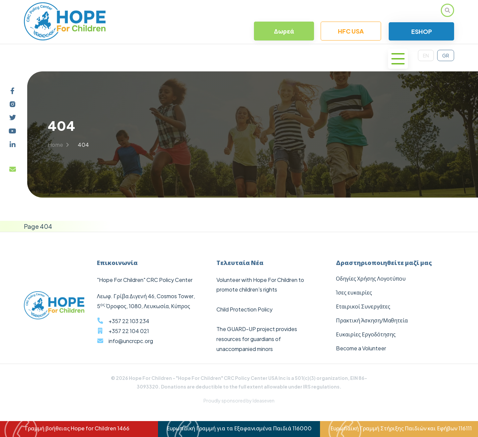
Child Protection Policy (244, 309)
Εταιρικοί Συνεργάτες (363, 306)
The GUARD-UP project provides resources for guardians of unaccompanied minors (256, 338)
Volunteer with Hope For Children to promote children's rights (260, 284)
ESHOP (421, 31)
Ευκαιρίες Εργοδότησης (366, 334)
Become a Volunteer (361, 348)
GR (445, 55)
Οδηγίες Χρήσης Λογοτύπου (371, 278)
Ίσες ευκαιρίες (354, 292)
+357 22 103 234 (129, 320)
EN (426, 55)
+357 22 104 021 (129, 330)
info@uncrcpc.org (131, 340)
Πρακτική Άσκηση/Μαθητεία (372, 320)
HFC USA (351, 31)
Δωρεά (284, 31)
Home (58, 144)
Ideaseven (264, 400)
